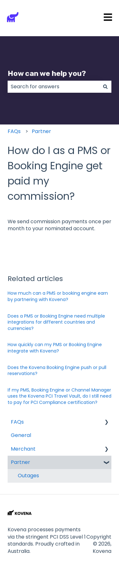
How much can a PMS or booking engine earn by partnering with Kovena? (58, 296)
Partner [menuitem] (20, 462)
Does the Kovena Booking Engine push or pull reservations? (57, 370)
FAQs (14, 131)
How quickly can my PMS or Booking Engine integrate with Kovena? (55, 347)
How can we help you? (47, 73)
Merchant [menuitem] (23, 449)
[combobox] (53, 87)
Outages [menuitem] (28, 475)
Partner (41, 131)
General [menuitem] (21, 435)
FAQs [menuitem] (17, 422)
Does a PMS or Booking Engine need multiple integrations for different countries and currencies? (56, 322)
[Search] (105, 87)
